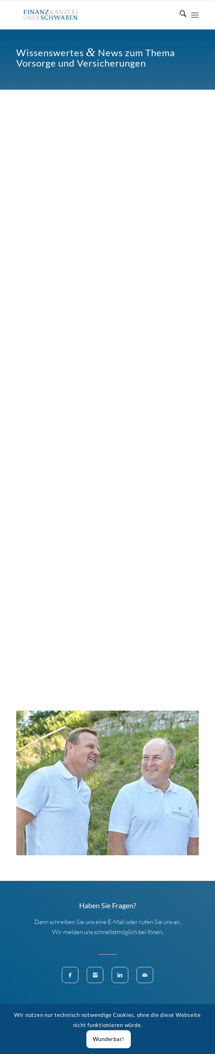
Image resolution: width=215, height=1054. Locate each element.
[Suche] (179, 14)
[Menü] (195, 14)
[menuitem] (179, 14)
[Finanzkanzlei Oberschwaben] (89, 14)
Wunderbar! (109, 1039)
